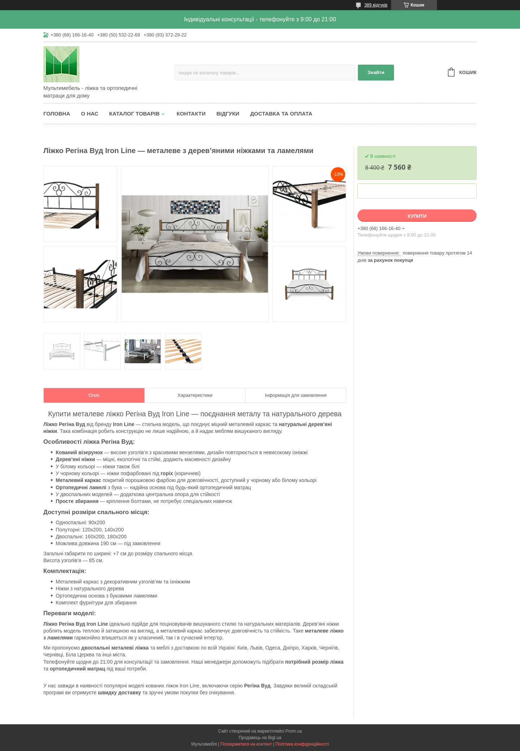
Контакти (191, 113)
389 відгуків (375, 5)
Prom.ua (294, 731)
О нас (89, 113)
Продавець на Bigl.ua (260, 737)
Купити (417, 216)
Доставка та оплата (281, 113)
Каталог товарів (134, 113)
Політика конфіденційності (302, 744)
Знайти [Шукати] (376, 72)
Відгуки (227, 113)
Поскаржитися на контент (246, 744)
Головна (56, 113)
